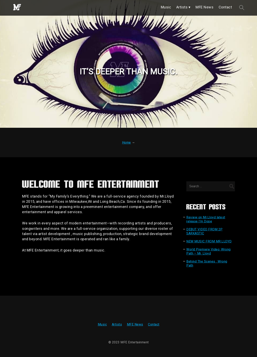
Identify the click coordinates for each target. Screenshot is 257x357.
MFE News (135, 324)
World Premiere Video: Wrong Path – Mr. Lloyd (208, 251)
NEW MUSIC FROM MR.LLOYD (209, 241)
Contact (153, 324)
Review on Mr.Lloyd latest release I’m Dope (205, 219)
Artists (117, 324)
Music (102, 324)
